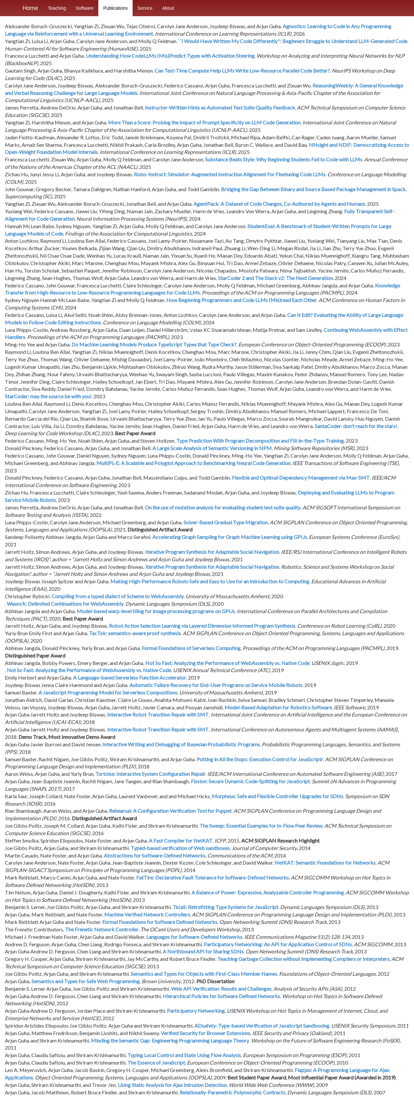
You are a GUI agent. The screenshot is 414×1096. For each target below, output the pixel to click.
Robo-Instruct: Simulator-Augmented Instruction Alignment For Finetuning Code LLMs (229, 174)
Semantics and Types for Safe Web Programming (85, 981)
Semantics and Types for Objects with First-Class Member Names (204, 974)
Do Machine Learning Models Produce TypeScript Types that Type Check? (153, 344)
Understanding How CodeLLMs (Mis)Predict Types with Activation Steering (170, 55)
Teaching (57, 8)
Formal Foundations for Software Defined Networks (159, 922)
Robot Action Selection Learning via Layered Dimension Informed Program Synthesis (202, 626)
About (168, 8)
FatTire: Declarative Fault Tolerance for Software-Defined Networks (212, 877)
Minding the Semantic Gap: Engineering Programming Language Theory (170, 1040)
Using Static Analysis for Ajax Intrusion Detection (172, 1085)
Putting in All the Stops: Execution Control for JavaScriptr (260, 759)
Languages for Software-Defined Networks (194, 937)
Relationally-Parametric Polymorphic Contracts (232, 1092)
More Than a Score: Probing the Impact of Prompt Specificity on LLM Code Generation (204, 122)
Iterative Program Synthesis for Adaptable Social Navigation (212, 552)
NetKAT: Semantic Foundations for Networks (325, 862)
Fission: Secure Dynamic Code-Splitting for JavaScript (250, 781)
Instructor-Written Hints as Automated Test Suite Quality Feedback (220, 107)
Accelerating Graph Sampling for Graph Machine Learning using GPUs (229, 537)
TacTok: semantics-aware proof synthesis (135, 633)
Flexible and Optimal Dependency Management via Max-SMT (301, 477)
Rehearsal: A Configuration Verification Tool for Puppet (170, 811)
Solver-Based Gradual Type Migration (225, 522)
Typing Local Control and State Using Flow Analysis (184, 1055)
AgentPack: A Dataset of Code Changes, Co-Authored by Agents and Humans (279, 204)
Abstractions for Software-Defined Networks (154, 855)
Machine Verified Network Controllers (147, 914)
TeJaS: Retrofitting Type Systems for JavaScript (225, 907)
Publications (115, 8)
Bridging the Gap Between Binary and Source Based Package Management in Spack (313, 189)
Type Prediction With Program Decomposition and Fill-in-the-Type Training (260, 440)
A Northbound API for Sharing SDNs (203, 951)
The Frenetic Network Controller (101, 929)
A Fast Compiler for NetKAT (180, 840)
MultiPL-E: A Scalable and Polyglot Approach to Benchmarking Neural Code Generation (193, 463)
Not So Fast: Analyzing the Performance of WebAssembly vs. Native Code (227, 663)
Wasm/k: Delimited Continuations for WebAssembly (65, 603)
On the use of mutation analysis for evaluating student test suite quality (222, 507)
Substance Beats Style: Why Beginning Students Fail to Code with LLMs (283, 159)
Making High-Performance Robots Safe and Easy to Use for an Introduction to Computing (209, 581)
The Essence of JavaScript (156, 1062)
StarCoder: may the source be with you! (48, 396)
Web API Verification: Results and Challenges (221, 988)
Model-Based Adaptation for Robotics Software (278, 707)
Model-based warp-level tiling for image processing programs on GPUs (156, 611)
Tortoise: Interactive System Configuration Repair (150, 774)
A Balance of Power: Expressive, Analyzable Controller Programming (267, 892)
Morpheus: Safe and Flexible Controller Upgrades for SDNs (277, 796)
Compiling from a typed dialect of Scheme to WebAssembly (117, 596)
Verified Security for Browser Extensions (205, 1033)
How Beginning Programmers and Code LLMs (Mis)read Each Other (241, 300)
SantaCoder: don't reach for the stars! (356, 426)
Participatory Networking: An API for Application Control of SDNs (278, 944)
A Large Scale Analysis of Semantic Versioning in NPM (212, 448)
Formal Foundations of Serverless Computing (191, 648)
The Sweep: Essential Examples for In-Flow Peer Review (261, 825)
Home (30, 8)
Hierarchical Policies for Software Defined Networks (221, 996)
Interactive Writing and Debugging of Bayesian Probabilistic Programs (181, 744)
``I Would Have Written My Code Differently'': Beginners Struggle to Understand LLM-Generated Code (292, 41)
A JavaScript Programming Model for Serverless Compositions (107, 692)
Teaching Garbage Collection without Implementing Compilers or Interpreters (303, 959)
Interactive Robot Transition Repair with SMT (158, 714)
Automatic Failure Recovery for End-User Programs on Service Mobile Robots (215, 685)
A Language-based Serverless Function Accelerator (129, 677)
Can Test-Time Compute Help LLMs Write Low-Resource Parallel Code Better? (242, 70)
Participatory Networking (196, 1011)
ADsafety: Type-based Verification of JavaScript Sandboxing (261, 1025)
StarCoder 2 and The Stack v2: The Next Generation (275, 278)
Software (84, 8)
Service (145, 8)
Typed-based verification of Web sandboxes (180, 848)
